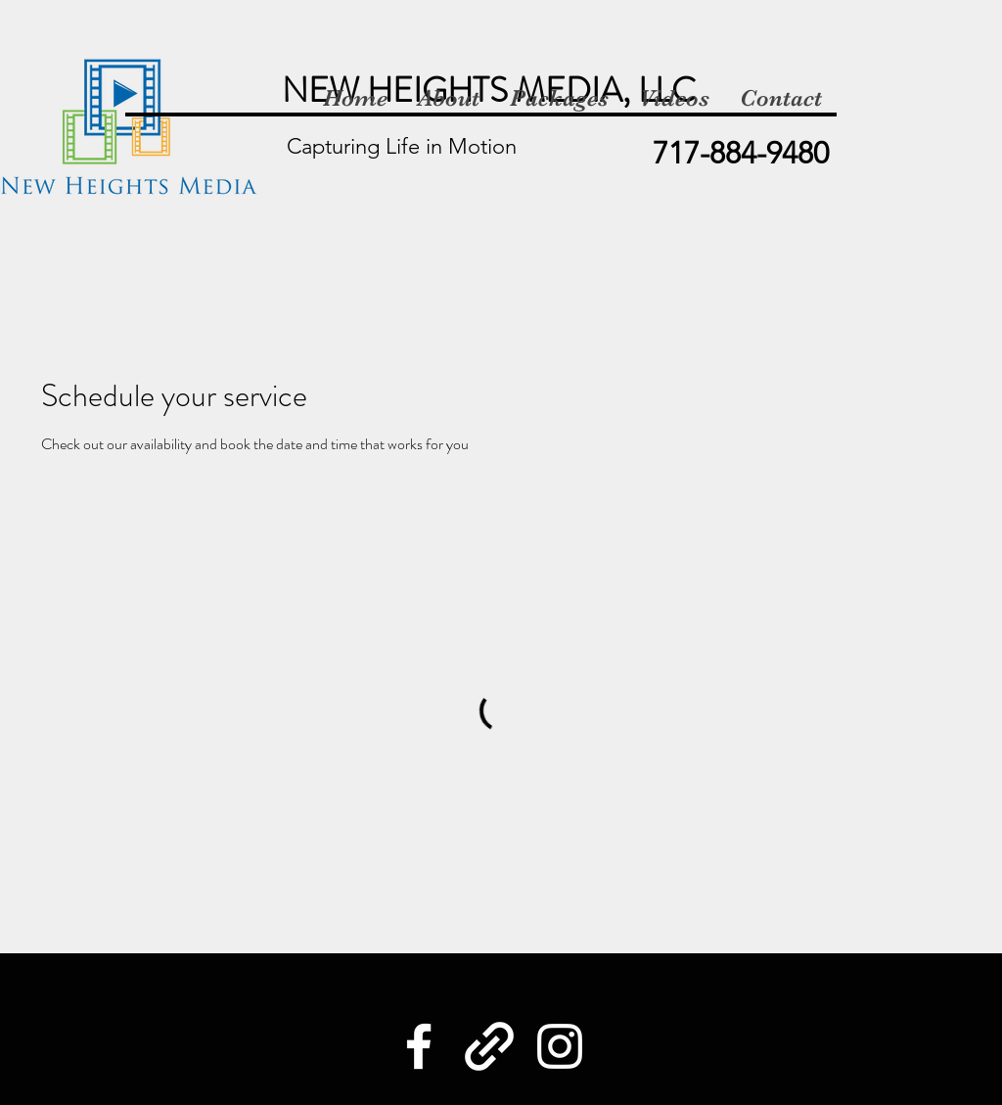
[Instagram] (559, 1046)
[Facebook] (418, 1046)
